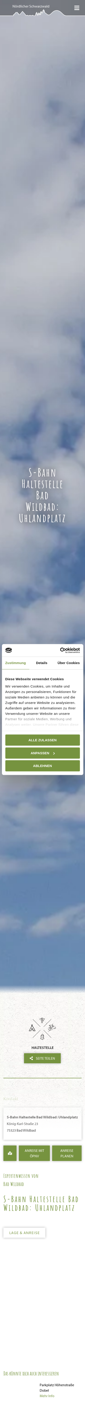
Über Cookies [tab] (69, 663)
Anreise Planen (66, 1153)
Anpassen (43, 753)
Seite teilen (42, 1058)
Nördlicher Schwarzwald (30, 6)
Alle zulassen (42, 740)
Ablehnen (42, 766)
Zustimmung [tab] (15, 663)
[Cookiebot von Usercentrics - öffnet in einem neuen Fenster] (60, 650)
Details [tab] (41, 663)
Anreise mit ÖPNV (34, 1153)
